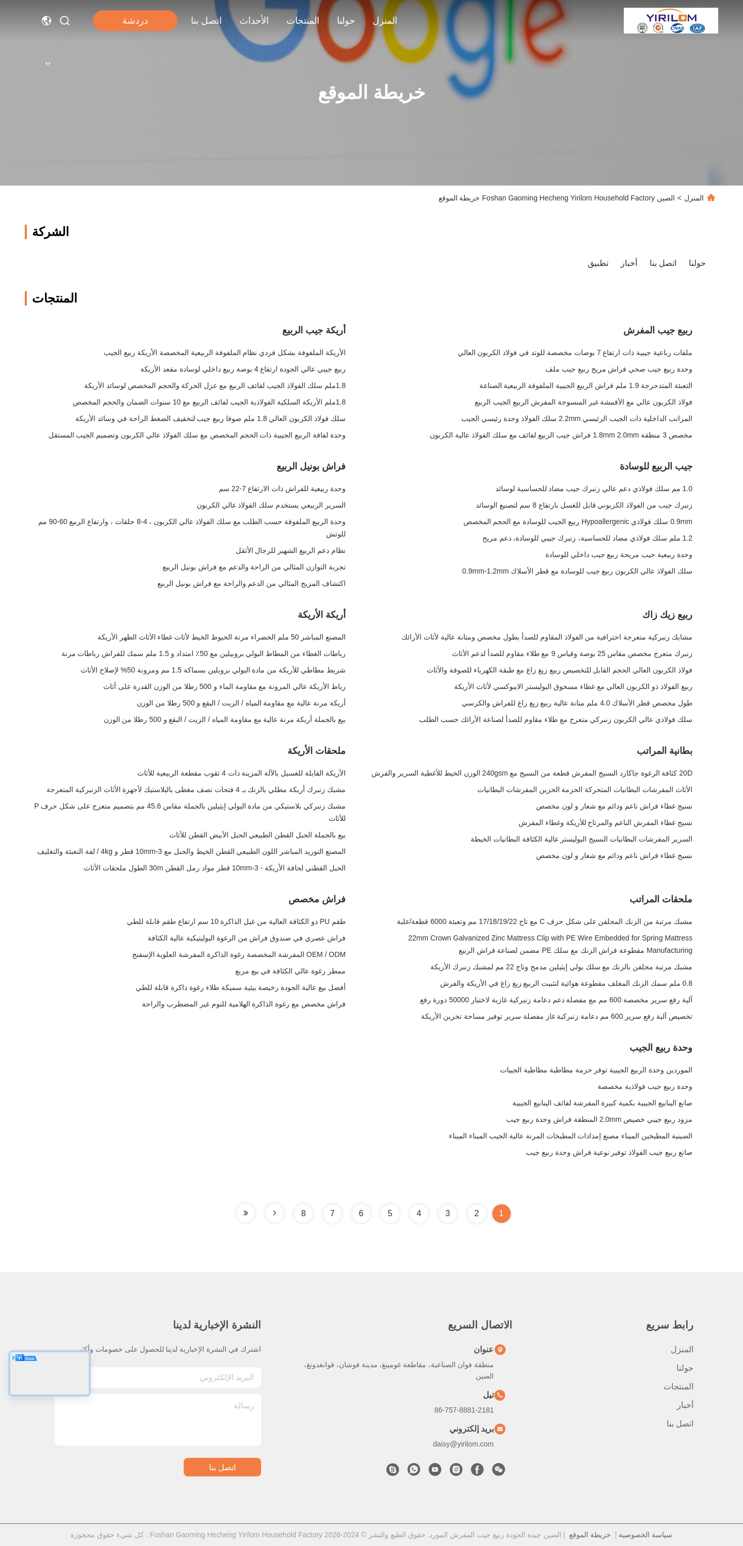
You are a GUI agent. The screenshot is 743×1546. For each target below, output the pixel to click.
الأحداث (254, 20)
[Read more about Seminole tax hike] (274, 1213)
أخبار (629, 263)
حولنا (346, 20)
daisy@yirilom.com (463, 1444)
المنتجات (302, 20)
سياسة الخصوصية (645, 1535)
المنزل (385, 20)
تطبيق (598, 263)
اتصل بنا (206, 20)
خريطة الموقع (590, 1535)
